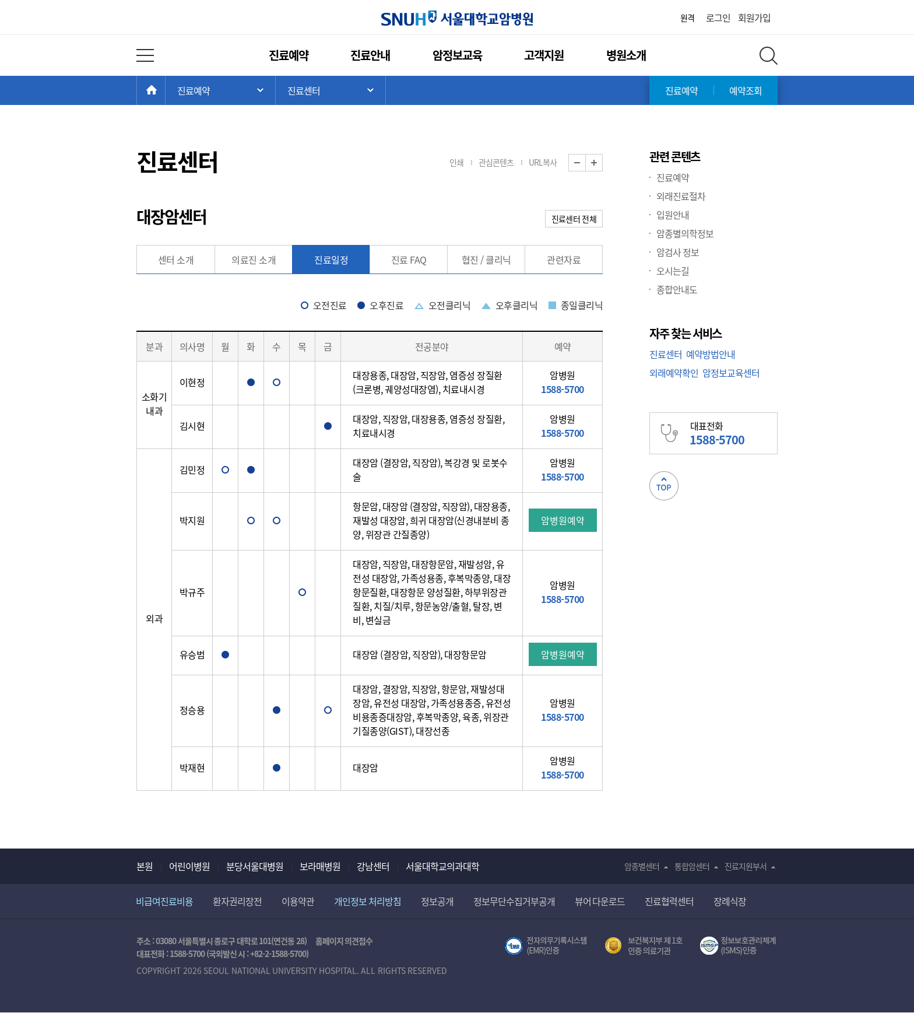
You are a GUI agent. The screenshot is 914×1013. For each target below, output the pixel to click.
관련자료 (564, 260)
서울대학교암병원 (457, 18)
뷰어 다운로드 (600, 901)
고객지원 (544, 55)
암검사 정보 (677, 252)
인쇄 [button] (456, 162)
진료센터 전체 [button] (573, 219)
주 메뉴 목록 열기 (220, 90)
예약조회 (745, 90)
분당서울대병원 (254, 866)
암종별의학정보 (684, 233)
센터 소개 (176, 260)
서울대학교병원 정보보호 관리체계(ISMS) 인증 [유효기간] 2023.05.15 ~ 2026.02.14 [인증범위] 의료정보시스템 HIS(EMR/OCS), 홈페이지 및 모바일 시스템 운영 (739, 946)
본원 (144, 866)
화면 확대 (602, 163)
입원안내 (672, 215)
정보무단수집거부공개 (514, 901)
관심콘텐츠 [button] (496, 162)
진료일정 (331, 260)
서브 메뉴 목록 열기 (330, 90)
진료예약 (288, 55)
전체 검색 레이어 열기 (769, 56)
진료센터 (665, 354)
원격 (687, 17)
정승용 (192, 710)
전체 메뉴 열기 (145, 55)
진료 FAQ (409, 260)
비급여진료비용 (164, 901)
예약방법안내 (710, 354)
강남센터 (373, 866)
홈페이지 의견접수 (344, 941)
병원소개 (626, 55)
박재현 (192, 767)
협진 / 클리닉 (486, 260)
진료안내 (370, 55)
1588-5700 (187, 953)
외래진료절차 (680, 196)
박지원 (192, 520)
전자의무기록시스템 (546, 946)
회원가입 (754, 17)
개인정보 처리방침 (367, 901)
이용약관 (298, 901)
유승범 (192, 654)
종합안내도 (676, 289)
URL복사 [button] (543, 162)
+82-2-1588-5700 (278, 953)
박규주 (192, 592)
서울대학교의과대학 (442, 866)
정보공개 (437, 901)
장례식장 (729, 901)
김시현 (192, 426)
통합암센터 (691, 866)
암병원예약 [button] (563, 520)
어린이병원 (189, 866)
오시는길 (672, 271)
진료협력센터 (669, 901)
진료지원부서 (746, 866)
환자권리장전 (237, 901)
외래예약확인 (673, 373)
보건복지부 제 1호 (644, 946)
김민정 (192, 469)
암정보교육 (457, 55)
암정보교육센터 (731, 373)
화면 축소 (585, 163)
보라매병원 (320, 866)
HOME (165, 90)
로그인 (718, 17)
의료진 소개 (253, 260)
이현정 (192, 382)
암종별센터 (641, 866)
